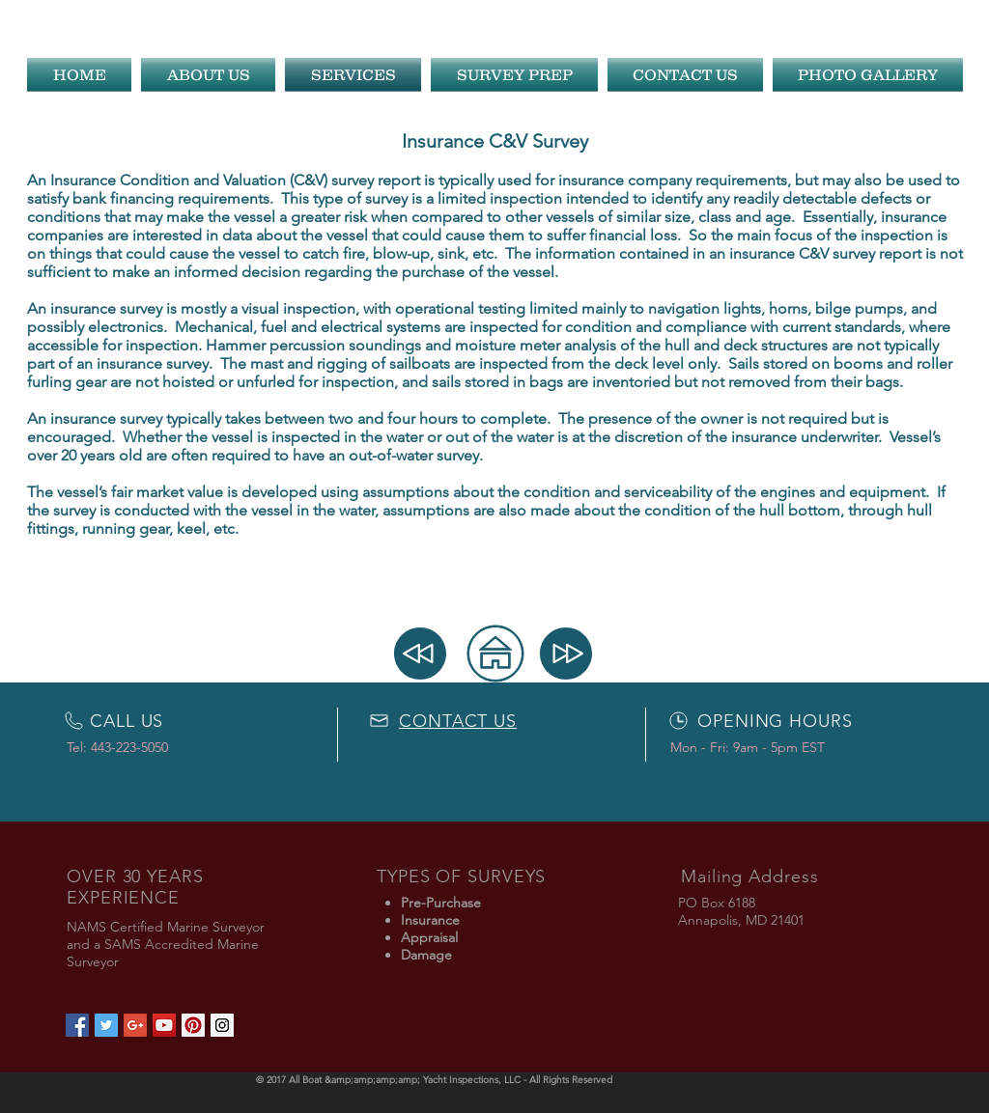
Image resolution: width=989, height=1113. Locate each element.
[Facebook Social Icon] (77, 1025)
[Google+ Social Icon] (135, 1025)
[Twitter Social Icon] (106, 1025)
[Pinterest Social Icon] (193, 1025)
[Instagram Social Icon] (222, 1025)
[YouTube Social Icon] (164, 1025)
